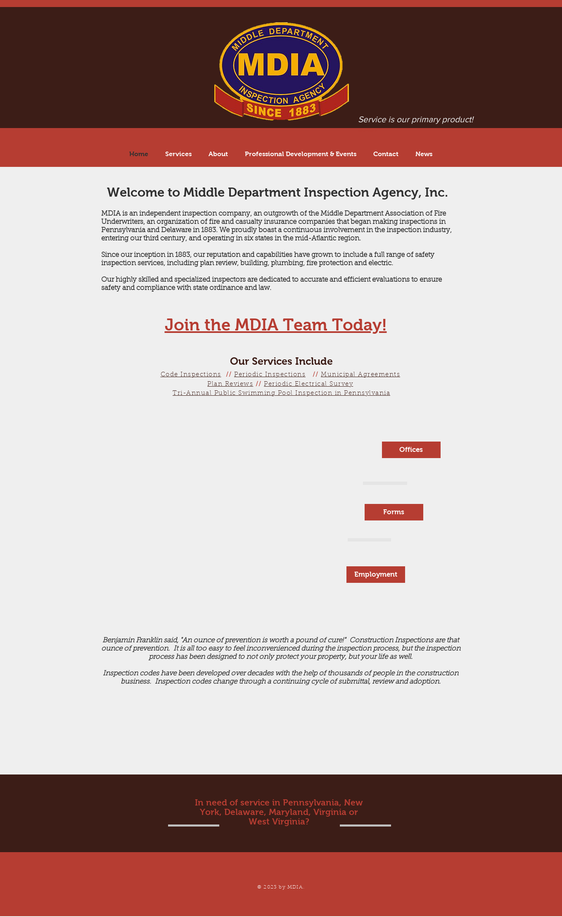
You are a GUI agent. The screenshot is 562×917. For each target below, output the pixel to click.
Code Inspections (191, 375)
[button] (301, 154)
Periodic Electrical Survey (308, 384)
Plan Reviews (230, 384)
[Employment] (375, 574)
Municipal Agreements (360, 375)
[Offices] (411, 450)
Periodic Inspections (270, 375)
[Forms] (394, 512)
